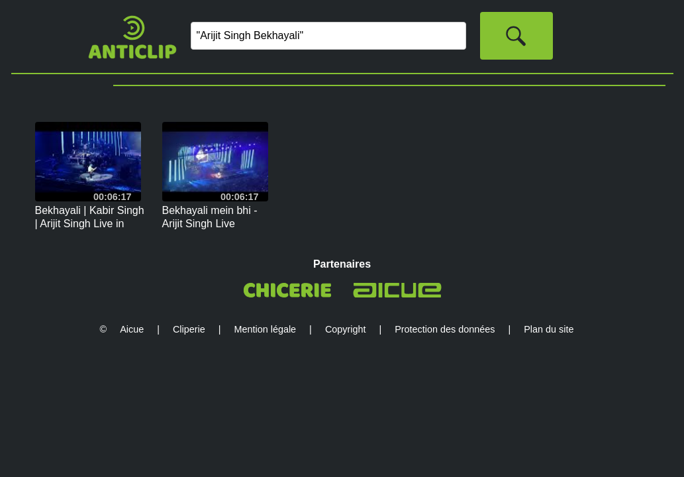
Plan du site (548, 329)
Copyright (345, 329)
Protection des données (445, 329)
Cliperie (189, 329)
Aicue (132, 329)
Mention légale (265, 329)
